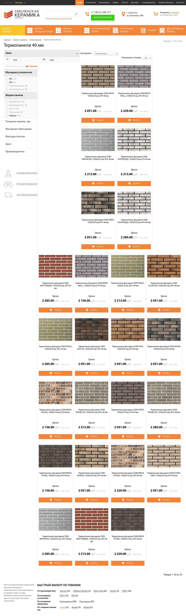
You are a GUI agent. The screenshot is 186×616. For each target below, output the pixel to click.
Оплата (125, 3)
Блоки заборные (104, 590)
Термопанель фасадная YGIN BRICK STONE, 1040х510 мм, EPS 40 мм (128, 343)
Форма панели (14, 101)
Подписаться (145, 586)
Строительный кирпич (81, 596)
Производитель (15, 163)
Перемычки (16, 118)
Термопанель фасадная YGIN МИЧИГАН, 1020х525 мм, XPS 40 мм (128, 406)
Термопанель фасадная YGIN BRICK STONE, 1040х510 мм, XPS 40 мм (55, 470)
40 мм (62, 540)
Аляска (63, 524)
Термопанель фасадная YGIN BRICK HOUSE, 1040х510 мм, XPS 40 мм (55, 406)
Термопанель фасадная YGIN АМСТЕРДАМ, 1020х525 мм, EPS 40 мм (163, 408)
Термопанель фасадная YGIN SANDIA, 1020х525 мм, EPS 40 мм (164, 343)
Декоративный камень (107, 565)
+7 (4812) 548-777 (101, 12)
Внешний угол (17, 107)
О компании (90, 3)
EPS (12, 85)
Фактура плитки (15, 148)
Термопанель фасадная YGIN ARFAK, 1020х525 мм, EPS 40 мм (91, 280)
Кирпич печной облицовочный (78, 584)
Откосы (14, 114)
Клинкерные (66, 534)
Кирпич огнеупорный (81, 579)
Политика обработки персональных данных (22, 590)
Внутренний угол (18, 111)
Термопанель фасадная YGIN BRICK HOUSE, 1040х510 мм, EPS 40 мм (128, 280)
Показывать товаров (161, 53)
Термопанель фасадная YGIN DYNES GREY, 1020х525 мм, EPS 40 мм (91, 406)
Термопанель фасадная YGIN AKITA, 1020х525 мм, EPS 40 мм (55, 90)
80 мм (86, 540)
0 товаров (174, 13)
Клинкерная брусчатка (82, 568)
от (7, 59)
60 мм (74, 540)
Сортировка (43, 53)
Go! (76, 14)
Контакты (180, 3)
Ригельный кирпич (105, 583)
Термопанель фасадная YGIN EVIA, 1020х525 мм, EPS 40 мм (55, 280)
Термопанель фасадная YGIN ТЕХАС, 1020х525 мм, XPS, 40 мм (127, 217)
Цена (8, 53)
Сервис (116, 3)
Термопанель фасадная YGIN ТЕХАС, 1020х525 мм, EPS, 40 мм (55, 217)
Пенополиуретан (18, 95)
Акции (79, 3)
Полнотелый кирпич (63, 19)
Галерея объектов (166, 3)
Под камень (85, 534)
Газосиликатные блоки (107, 569)
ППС (62, 528)
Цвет (8, 155)
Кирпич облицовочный (82, 600)
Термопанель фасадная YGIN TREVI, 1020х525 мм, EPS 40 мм (55, 153)
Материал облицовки (12, 139)
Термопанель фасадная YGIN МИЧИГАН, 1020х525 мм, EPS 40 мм (128, 90)
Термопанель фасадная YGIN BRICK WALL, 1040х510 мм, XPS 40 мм (91, 90)
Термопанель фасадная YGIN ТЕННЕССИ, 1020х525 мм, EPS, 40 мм (164, 280)
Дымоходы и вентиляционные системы (108, 578)
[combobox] (63, 53)
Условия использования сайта (16, 586)
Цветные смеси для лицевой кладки (80, 563)
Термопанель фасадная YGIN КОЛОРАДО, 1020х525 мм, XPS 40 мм (91, 153)
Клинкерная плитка (105, 594)
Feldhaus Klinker (80, 524)
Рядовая (15, 121)
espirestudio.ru (169, 608)
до (21, 59)
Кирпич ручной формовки (83, 575)
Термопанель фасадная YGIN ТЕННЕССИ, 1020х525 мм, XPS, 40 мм (91, 343)
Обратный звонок (102, 17)
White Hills (98, 524)
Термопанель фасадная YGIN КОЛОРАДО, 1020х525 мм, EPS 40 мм (164, 90)
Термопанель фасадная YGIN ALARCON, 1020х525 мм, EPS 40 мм (91, 217)
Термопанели (77, 571)
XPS (12, 88)
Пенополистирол (18, 92)
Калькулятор (104, 3)
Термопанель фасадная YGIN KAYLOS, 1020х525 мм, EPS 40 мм (163, 217)
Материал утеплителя (12, 77)
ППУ (73, 528)
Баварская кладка (79, 592)
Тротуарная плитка (80, 588)
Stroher (113, 524)
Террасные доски (104, 586)
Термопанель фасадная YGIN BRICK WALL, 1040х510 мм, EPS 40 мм (164, 153)
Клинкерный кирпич (106, 562)
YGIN (124, 524)
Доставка (135, 3)
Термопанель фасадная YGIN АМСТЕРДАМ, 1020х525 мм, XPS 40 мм (127, 155)
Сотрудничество (148, 3)
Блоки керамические (106, 573)
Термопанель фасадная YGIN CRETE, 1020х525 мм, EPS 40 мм (55, 343)
